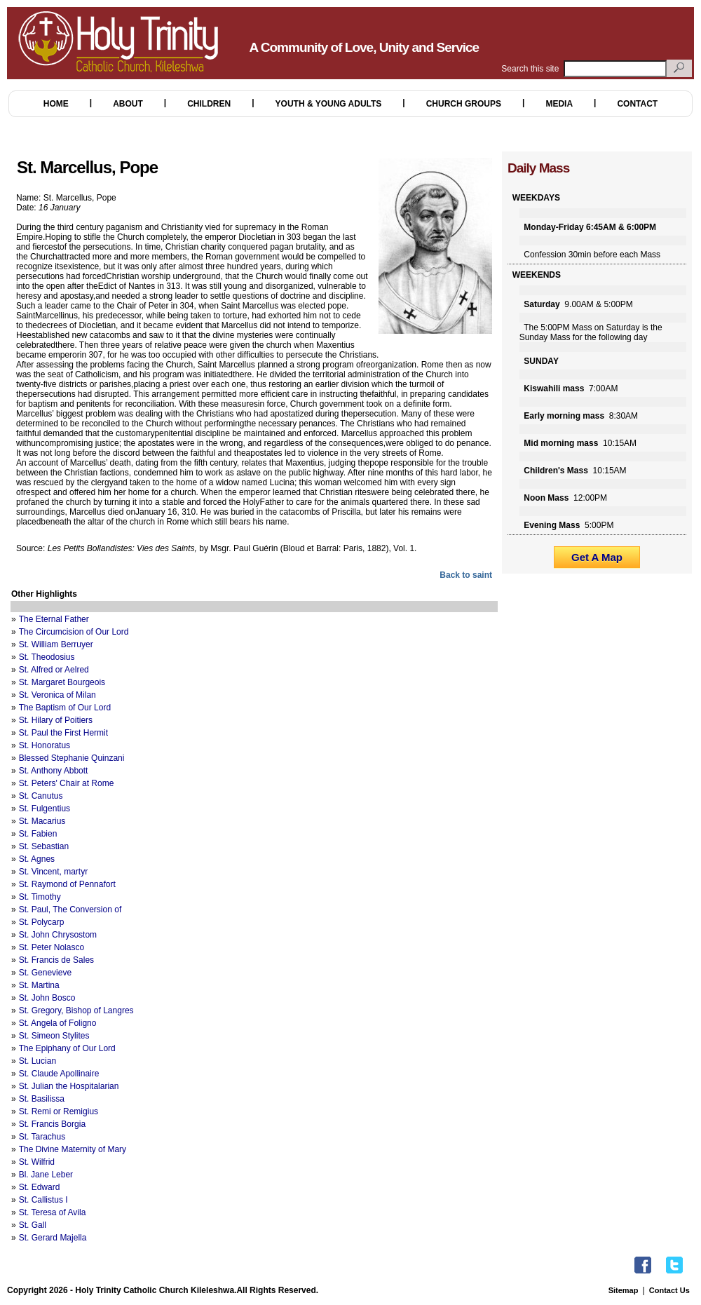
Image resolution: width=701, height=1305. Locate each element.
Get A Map (596, 557)
